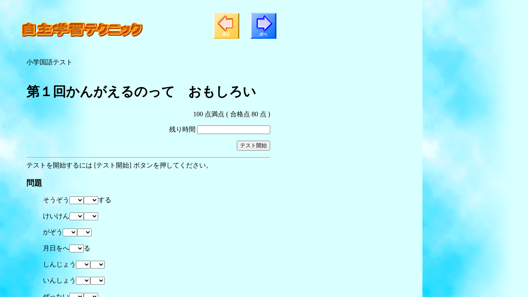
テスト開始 (253, 145)
